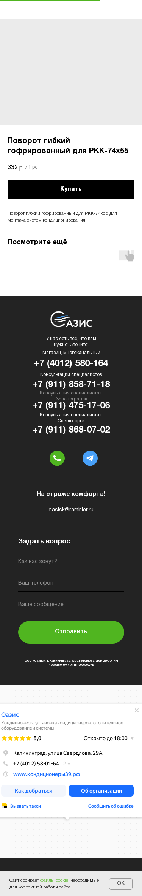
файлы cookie (54, 880)
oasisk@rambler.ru (71, 510)
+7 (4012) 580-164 (71, 364)
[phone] (71, 585)
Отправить (71, 631)
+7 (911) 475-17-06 (71, 406)
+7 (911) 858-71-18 (71, 385)
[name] (71, 563)
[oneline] (71, 606)
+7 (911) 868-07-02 (71, 430)
